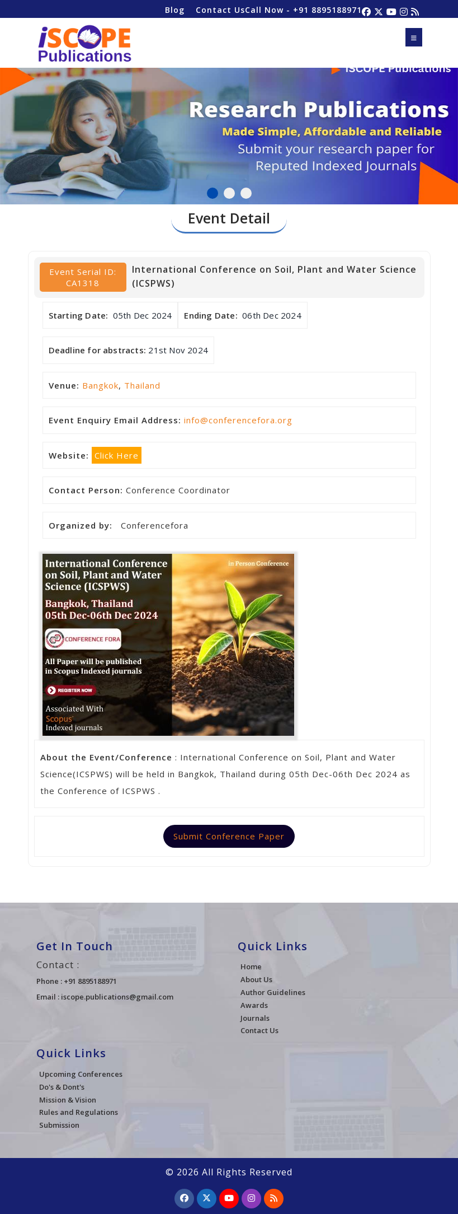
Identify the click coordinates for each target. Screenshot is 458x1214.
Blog (175, 9)
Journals (255, 1018)
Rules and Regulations (78, 1112)
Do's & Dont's (61, 1087)
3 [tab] (246, 193)
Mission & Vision (67, 1100)
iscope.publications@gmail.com (117, 997)
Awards (254, 1005)
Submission (59, 1125)
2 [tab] (229, 193)
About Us (256, 979)
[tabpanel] (229, 129)
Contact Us (220, 9)
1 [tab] (212, 193)
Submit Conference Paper (229, 836)
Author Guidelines (272, 992)
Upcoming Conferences (80, 1074)
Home (251, 966)
